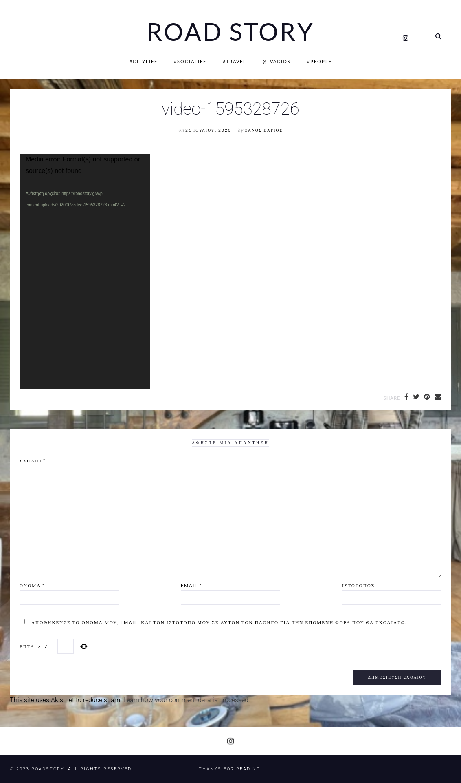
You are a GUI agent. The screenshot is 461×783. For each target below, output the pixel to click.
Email (191, 585)
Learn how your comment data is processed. (186, 700)
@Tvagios (277, 61)
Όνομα (32, 585)
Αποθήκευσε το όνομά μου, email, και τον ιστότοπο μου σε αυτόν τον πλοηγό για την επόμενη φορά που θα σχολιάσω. (219, 622)
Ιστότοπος (358, 585)
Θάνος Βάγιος (264, 130)
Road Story (230, 32)
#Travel (234, 61)
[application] (85, 271)
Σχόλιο (33, 460)
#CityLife (144, 61)
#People (319, 61)
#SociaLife (190, 61)
